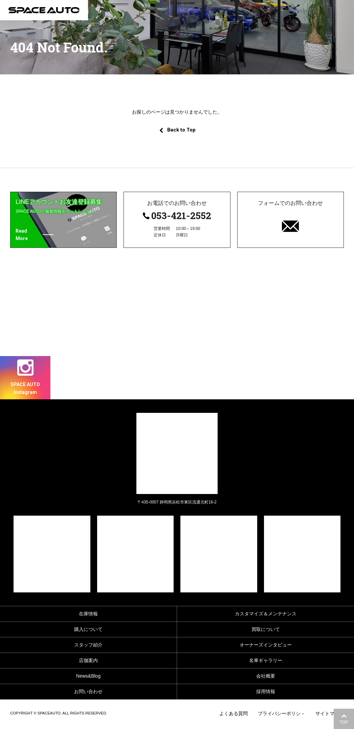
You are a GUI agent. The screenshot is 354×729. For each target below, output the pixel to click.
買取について (265, 629)
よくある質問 (233, 713)
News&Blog (88, 676)
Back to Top (177, 130)
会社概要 (265, 676)
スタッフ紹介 (88, 645)
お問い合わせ (88, 691)
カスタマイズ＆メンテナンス (265, 613)
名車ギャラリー (265, 660)
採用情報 (265, 691)
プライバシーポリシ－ (281, 713)
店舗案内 (88, 660)
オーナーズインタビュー (266, 645)
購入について (88, 629)
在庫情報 (88, 613)
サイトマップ (329, 713)
